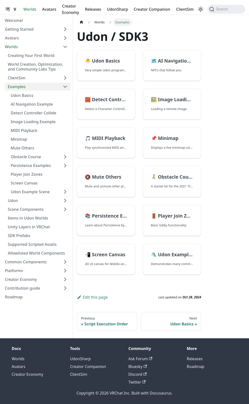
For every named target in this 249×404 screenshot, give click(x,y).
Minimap (19, 139)
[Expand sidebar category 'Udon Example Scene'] (65, 192)
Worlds (29, 9)
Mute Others (22, 148)
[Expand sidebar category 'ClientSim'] (65, 78)
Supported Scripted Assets (32, 244)
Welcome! (14, 20)
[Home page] (81, 22)
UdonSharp (117, 9)
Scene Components (26, 209)
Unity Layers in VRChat (29, 227)
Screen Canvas (24, 183)
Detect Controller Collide (33, 113)
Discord (137, 374)
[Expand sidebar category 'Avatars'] (65, 38)
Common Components (26, 262)
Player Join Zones (27, 174)
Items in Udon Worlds (28, 218)
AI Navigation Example (32, 104)
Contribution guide (22, 288)
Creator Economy (70, 9)
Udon (13, 200)
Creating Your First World (31, 55)
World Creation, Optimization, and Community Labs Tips (35, 67)
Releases (93, 9)
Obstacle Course (26, 156)
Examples (17, 86)
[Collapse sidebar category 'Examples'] (65, 87)
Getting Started (19, 29)
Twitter (137, 382)
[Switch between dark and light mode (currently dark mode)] (201, 9)
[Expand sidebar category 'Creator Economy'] (65, 279)
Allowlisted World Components (36, 253)
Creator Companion (152, 9)
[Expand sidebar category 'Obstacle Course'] (65, 157)
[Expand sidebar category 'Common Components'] (65, 262)
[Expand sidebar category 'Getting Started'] (65, 29)
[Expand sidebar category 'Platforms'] (65, 271)
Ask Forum (140, 358)
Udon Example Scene (30, 191)
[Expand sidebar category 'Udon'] (65, 200)
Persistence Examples (31, 165)
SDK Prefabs (19, 235)
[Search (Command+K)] (226, 9)
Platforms (14, 270)
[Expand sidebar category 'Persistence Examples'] (65, 165)
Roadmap (14, 297)
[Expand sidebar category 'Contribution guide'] (65, 288)
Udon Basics (22, 95)
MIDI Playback (24, 130)
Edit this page (92, 297)
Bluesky (137, 366)
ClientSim (185, 9)
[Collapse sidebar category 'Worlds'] (65, 47)
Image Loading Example (33, 121)
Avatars (49, 9)
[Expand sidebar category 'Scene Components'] (65, 209)
